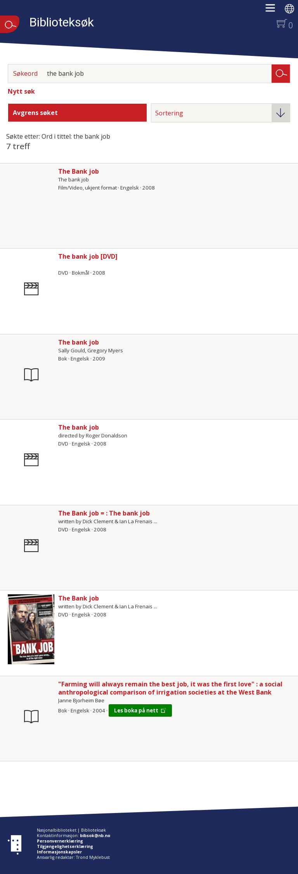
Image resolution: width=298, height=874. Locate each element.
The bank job (78, 342)
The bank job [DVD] (88, 256)
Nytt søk (21, 91)
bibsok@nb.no (95, 835)
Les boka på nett (136, 710)
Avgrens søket (35, 112)
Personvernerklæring (60, 841)
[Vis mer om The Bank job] (31, 629)
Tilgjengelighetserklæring (65, 846)
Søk (280, 73)
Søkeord (25, 73)
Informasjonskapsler (59, 852)
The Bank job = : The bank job (104, 513)
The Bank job (78, 171)
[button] (274, 10)
